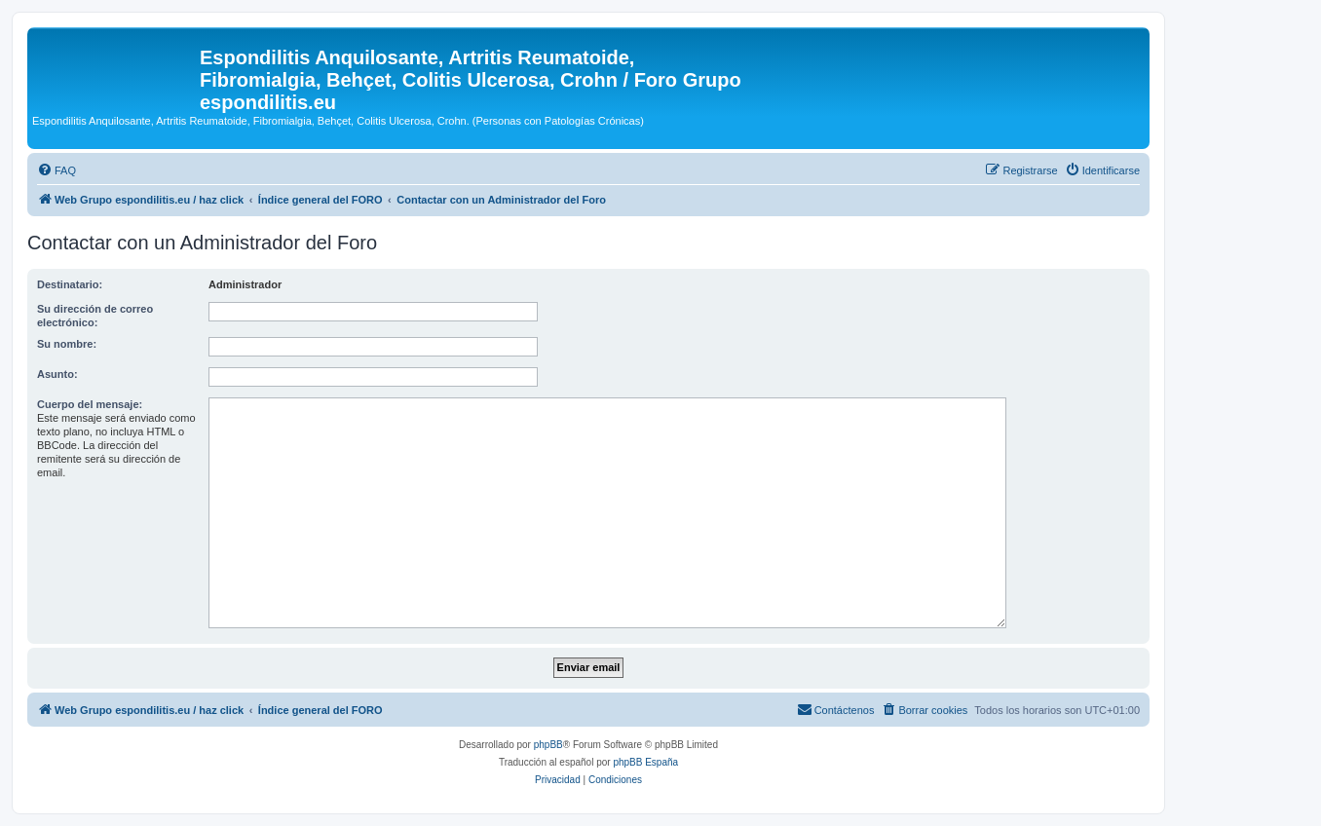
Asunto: (57, 374)
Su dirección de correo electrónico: (95, 315)
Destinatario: (69, 284)
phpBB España (645, 762)
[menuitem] (56, 170)
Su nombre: (66, 344)
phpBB (548, 744)
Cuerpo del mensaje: (89, 404)
